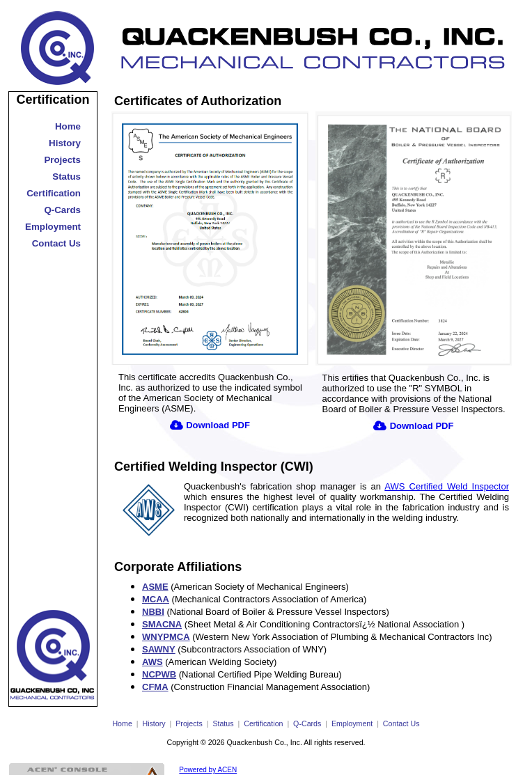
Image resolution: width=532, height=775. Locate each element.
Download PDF (218, 425)
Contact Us (56, 243)
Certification (52, 100)
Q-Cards (62, 210)
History (65, 143)
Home (68, 126)
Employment (53, 226)
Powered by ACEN (208, 770)
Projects (62, 160)
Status (66, 176)
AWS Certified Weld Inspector (446, 486)
